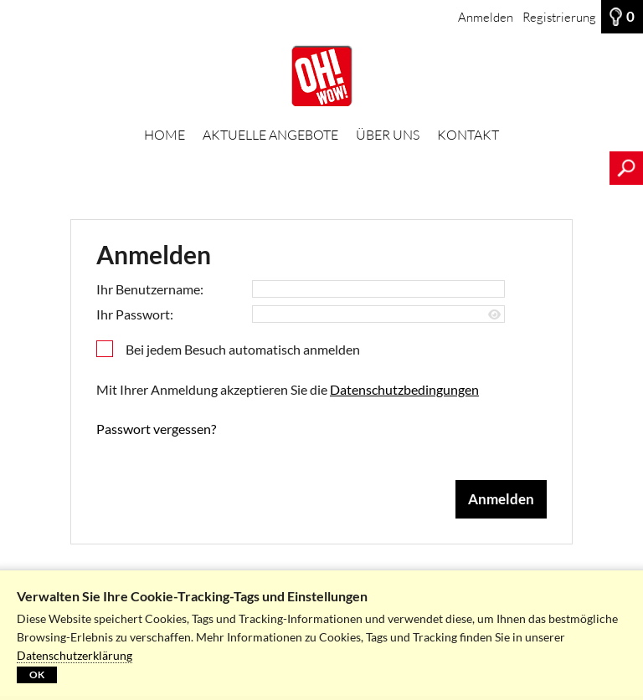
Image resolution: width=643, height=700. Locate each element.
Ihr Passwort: (134, 314)
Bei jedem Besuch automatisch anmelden (243, 349)
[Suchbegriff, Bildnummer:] (305, 168)
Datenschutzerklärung (74, 655)
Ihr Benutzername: (149, 289)
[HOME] (321, 76)
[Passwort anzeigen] (494, 314)
